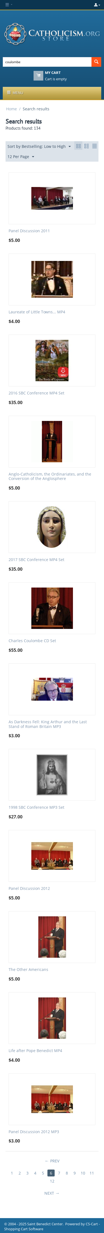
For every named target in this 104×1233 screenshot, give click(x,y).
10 (83, 1173)
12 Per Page (20, 157)
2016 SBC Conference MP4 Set (36, 393)
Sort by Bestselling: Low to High (39, 147)
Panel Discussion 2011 (29, 231)
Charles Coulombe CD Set (32, 641)
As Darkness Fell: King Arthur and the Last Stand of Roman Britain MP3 (48, 724)
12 (52, 1181)
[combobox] (47, 62)
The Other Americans (28, 969)
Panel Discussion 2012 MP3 (34, 1132)
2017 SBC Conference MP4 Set (36, 559)
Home (11, 108)
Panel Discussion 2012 (29, 888)
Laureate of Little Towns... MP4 (37, 312)
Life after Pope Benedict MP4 (35, 1050)
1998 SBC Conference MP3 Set (36, 807)
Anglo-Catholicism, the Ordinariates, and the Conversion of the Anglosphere (50, 476)
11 (92, 1173)
